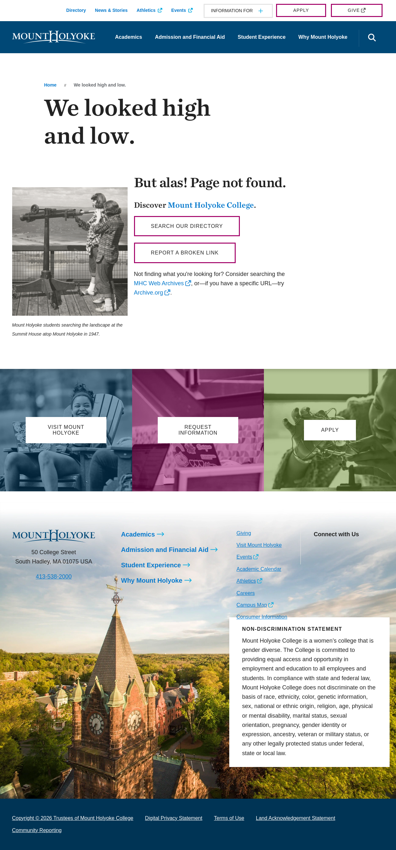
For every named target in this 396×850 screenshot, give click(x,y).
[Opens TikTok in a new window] (318, 559)
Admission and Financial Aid (190, 37)
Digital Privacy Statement (173, 818)
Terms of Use (229, 818)
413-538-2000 (54, 576)
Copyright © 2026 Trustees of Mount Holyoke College (72, 818)
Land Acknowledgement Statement (295, 818)
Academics (128, 37)
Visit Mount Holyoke (259, 545)
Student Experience (261, 37)
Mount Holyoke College (211, 205)
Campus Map (251, 605)
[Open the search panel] (372, 38)
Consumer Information (261, 617)
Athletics (146, 10)
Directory (76, 10)
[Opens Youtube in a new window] (361, 549)
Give (354, 10)
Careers (245, 593)
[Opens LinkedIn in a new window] (347, 549)
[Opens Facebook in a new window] (332, 549)
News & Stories (111, 10)
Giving (243, 533)
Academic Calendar (258, 569)
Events (178, 10)
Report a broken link (185, 252)
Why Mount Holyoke (323, 37)
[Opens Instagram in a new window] (318, 549)
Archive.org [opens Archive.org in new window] (148, 292)
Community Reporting (37, 830)
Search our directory (187, 226)
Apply (301, 10)
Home (50, 85)
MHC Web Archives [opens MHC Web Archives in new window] (159, 283)
